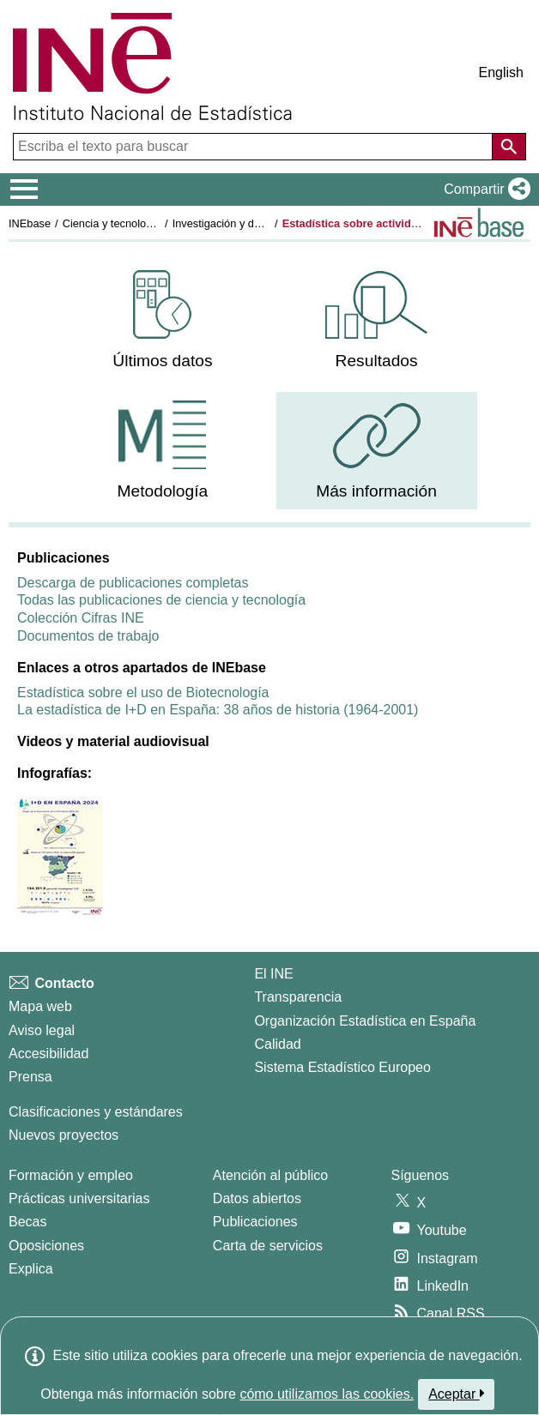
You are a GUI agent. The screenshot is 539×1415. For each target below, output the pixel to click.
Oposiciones (46, 1245)
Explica (31, 1268)
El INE (273, 973)
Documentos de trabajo (88, 636)
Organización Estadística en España (364, 1021)
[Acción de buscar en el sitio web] (509, 146)
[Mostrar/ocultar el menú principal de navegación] (24, 189)
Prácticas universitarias (79, 1198)
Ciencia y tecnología (112, 223)
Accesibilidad (48, 1053)
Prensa (30, 1076)
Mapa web (40, 1006)
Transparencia (298, 997)
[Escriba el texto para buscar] (254, 146)
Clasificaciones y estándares (96, 1112)
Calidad (277, 1044)
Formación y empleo (71, 1175)
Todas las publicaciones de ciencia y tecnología (161, 600)
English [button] (501, 72)
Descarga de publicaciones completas (132, 582)
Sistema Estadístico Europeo (342, 1067)
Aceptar (456, 1393)
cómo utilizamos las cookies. (326, 1394)
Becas (27, 1221)
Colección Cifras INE (80, 618)
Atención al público (270, 1175)
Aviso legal (42, 1030)
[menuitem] (162, 320)
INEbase (30, 223)
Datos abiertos (257, 1198)
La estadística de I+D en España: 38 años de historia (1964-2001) (217, 709)
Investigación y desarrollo (234, 223)
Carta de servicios (268, 1245)
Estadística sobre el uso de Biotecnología (143, 692)
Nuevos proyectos (63, 1135)
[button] (483, 189)
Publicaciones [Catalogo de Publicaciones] (255, 1221)
